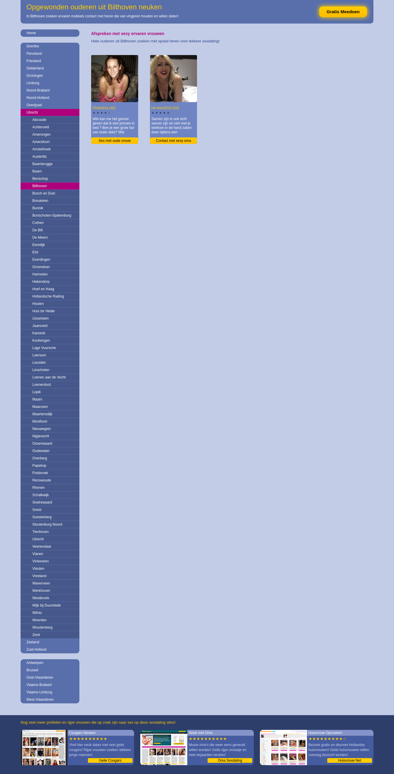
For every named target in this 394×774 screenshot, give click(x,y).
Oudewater (41, 451)
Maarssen (40, 407)
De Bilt (37, 230)
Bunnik (37, 208)
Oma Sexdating (230, 760)
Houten (38, 304)
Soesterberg (41, 517)
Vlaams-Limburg (39, 692)
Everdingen (41, 260)
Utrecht (32, 112)
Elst (35, 252)
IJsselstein (40, 318)
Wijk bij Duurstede (46, 605)
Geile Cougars (110, 760)
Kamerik (38, 333)
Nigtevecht (40, 436)
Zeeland (32, 642)
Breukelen (40, 201)
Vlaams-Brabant (39, 685)
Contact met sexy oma (173, 141)
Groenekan (41, 267)
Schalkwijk (40, 495)
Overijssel (34, 105)
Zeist (36, 635)
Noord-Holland (37, 98)
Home (31, 33)
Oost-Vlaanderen (39, 677)
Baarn (37, 171)
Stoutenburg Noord (47, 524)
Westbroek (40, 598)
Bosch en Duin (43, 193)
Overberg (39, 458)
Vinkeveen (40, 561)
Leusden (39, 363)
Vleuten (38, 569)
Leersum (39, 355)
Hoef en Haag (43, 289)
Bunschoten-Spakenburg (51, 215)
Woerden (39, 620)
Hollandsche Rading (48, 296)
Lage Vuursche (44, 348)
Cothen (38, 223)
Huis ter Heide (43, 311)
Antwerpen (34, 663)
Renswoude (41, 480)
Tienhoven (40, 532)
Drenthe (32, 46)
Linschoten (40, 370)
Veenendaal (41, 546)
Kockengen (41, 340)
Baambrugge (42, 164)
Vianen (37, 554)
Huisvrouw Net (349, 760)
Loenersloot (41, 385)
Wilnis (37, 613)
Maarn (37, 399)
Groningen (34, 76)
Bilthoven (39, 186)
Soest (36, 510)
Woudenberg (42, 627)
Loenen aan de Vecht (49, 377)
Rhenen (38, 488)
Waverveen (41, 583)
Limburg (32, 83)
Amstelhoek (41, 149)
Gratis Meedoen (343, 11)
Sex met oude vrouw (114, 141)
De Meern (40, 237)
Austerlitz (39, 157)
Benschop (40, 179)
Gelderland (35, 68)
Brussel (32, 670)
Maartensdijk (42, 414)
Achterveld (40, 127)
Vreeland (39, 576)
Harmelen (40, 274)
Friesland (33, 61)
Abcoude (39, 120)
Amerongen (41, 134)
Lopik (36, 392)
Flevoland (34, 54)
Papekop (39, 466)
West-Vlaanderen (40, 699)
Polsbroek (40, 473)
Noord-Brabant (38, 90)
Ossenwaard (42, 443)
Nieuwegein (41, 429)
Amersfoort (41, 142)
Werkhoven (41, 591)
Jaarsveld (39, 326)
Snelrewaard (42, 502)
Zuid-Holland (36, 649)
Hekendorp (41, 282)
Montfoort (39, 421)
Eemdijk (38, 245)
